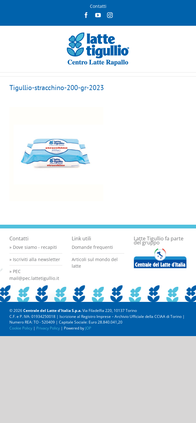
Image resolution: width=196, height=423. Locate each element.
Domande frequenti (92, 247)
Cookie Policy (20, 328)
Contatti (98, 6)
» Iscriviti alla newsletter (34, 259)
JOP (88, 328)
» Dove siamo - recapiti (33, 247)
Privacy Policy (48, 328)
